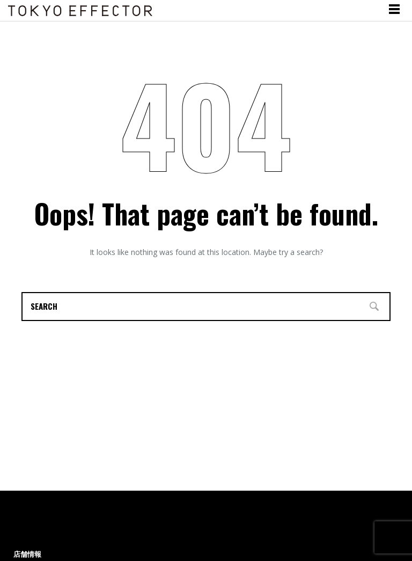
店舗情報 (27, 554)
